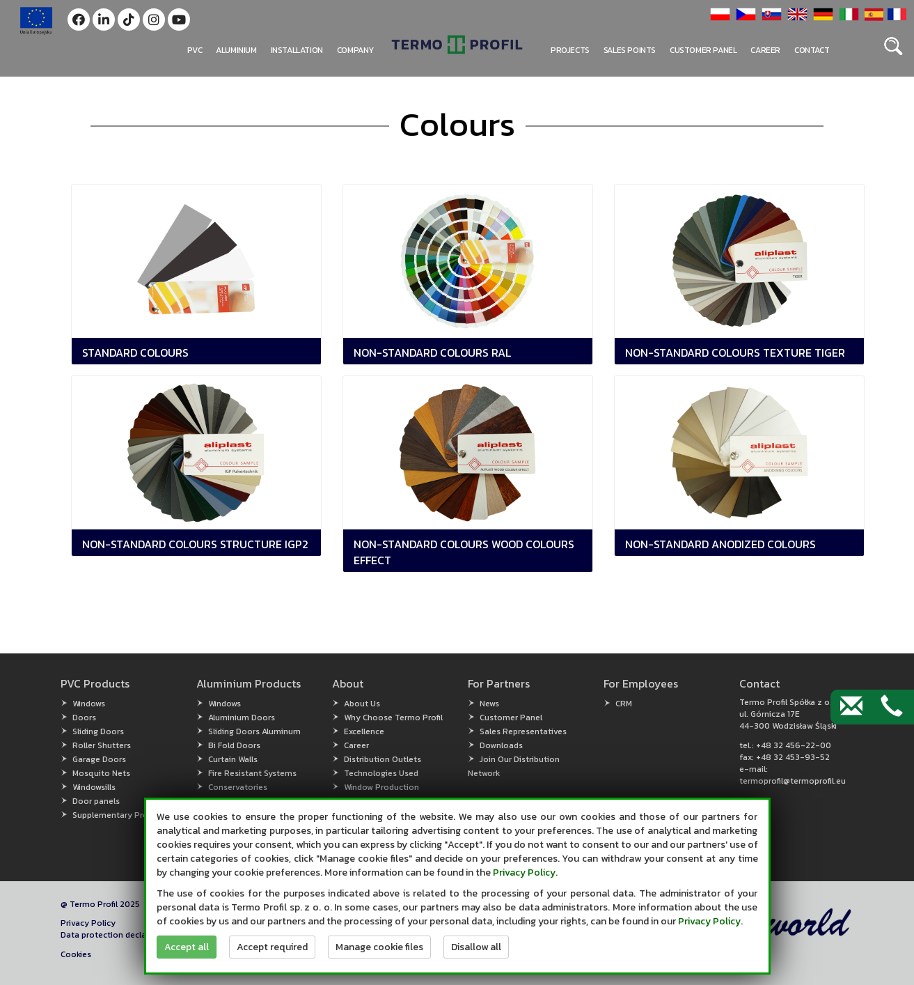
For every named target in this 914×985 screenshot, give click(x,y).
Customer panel (703, 50)
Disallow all (476, 947)
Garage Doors (99, 759)
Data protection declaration (115, 935)
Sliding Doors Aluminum (254, 731)
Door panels (96, 801)
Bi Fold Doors (234, 745)
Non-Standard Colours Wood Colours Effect (464, 552)
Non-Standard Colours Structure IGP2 (195, 544)
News (489, 703)
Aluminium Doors (241, 717)
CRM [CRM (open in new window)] (623, 703)
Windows (88, 703)
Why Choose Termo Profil (393, 717)
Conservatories (237, 787)
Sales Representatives (523, 731)
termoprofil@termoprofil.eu (792, 781)
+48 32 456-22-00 (793, 745)
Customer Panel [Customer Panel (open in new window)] (511, 717)
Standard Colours (135, 352)
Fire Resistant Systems (252, 773)
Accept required (272, 947)
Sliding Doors (98, 731)
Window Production (381, 787)
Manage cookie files (379, 947)
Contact (811, 50)
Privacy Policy (88, 923)
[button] (79, 19)
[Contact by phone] (891, 707)
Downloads (501, 745)
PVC (194, 50)
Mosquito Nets (101, 773)
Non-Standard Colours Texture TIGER (735, 352)
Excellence (364, 731)
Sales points (630, 50)
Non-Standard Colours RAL (432, 352)
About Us (362, 703)
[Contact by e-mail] (851, 707)
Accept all (186, 947)
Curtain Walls (233, 759)
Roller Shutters (101, 745)
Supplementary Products (121, 815)
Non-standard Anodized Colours (720, 544)
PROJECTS (570, 50)
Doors (84, 717)
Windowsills (94, 787)
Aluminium (236, 50)
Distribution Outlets (382, 759)
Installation (297, 50)
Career (765, 50)
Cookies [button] (76, 954)
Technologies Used (381, 773)
